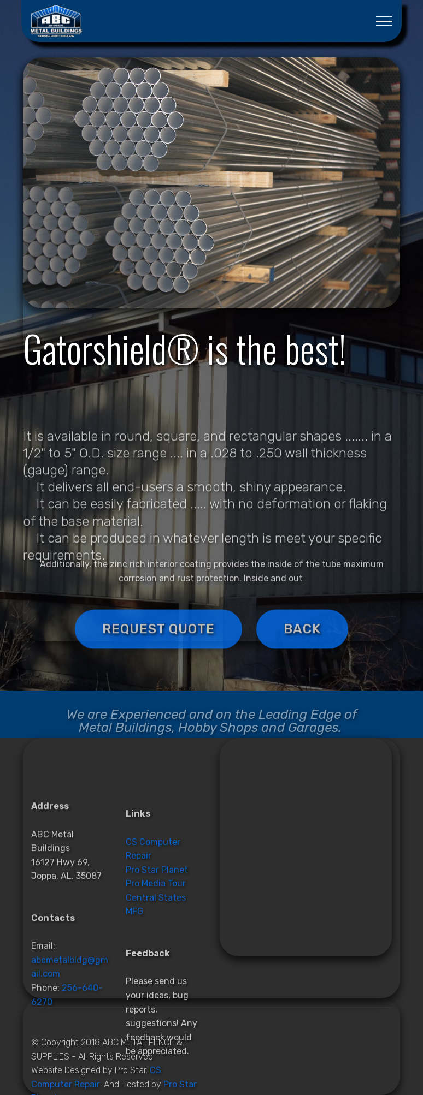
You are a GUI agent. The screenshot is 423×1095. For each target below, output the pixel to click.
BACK (302, 643)
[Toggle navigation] (384, 21)
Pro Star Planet (157, 959)
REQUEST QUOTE (158, 643)
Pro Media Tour (156, 973)
